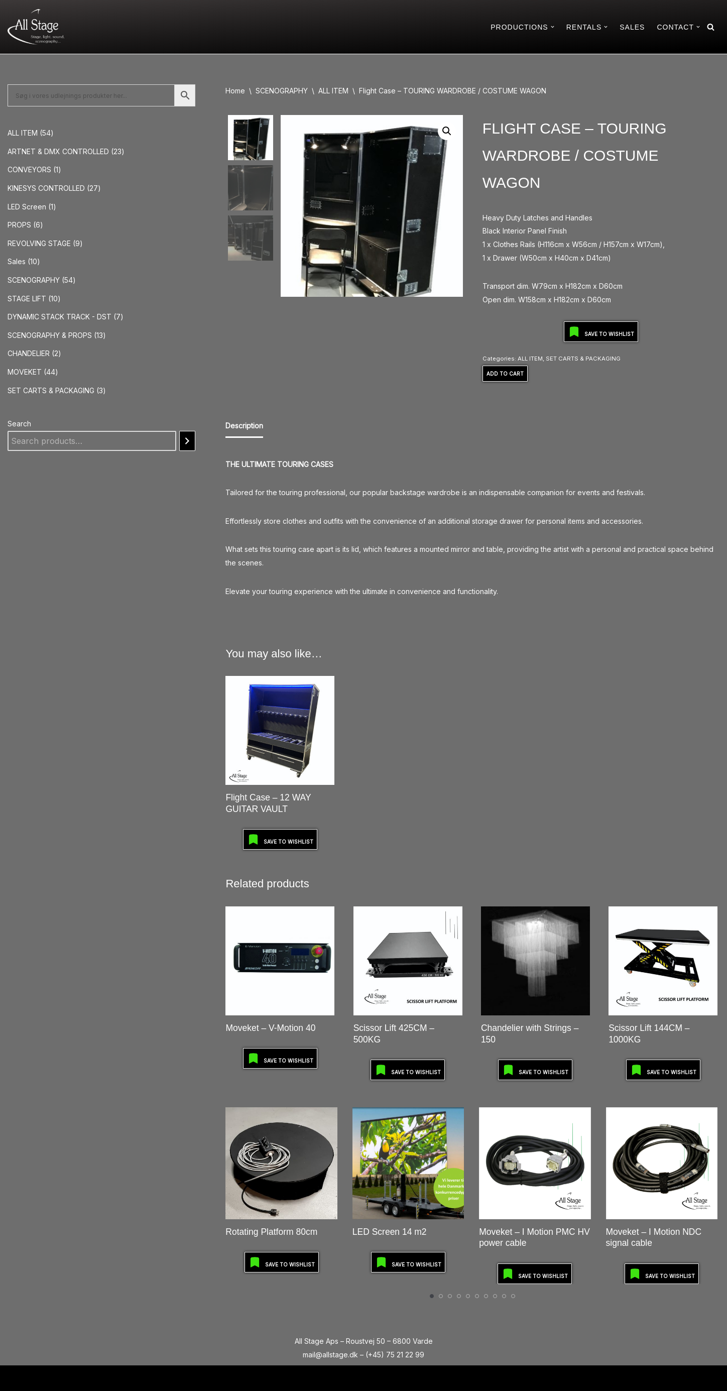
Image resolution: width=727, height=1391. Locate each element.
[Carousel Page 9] (504, 1296)
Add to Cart (505, 374)
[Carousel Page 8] (495, 1296)
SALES (632, 27)
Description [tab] (244, 425)
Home (235, 90)
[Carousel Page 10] (513, 1296)
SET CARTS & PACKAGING (583, 358)
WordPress (93, 1377)
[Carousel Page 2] (441, 1296)
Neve (17, 1377)
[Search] (710, 27)
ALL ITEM (333, 90)
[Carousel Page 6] (477, 1296)
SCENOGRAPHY (282, 90)
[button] (552, 27)
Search (19, 423)
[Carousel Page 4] (459, 1296)
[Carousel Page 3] (450, 1296)
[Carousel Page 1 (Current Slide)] (432, 1296)
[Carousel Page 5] (468, 1296)
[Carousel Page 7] (486, 1296)
